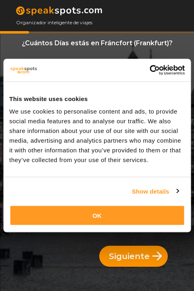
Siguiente (135, 256)
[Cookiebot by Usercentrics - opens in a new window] (149, 70)
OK (97, 215)
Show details (150, 191)
